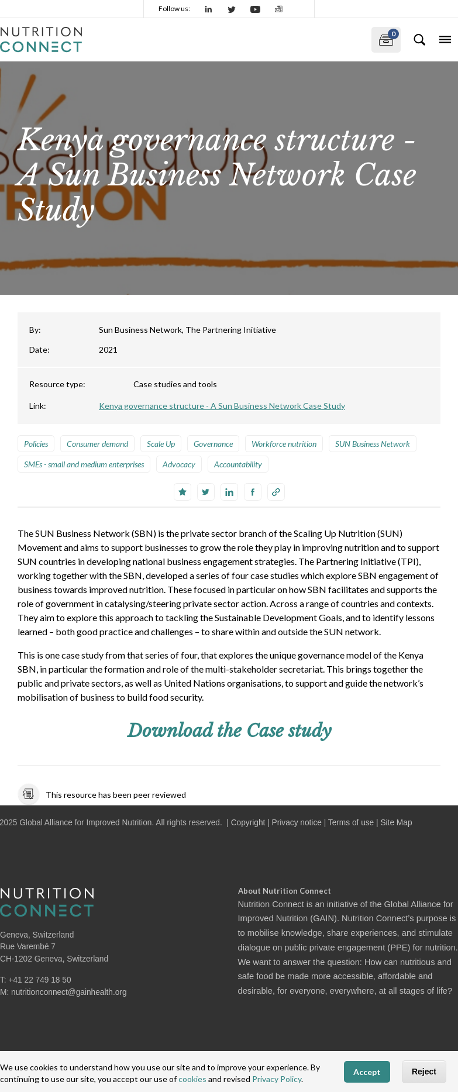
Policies (36, 444)
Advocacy (179, 464)
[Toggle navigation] (445, 40)
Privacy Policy (276, 1079)
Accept (367, 1072)
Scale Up (161, 444)
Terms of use (351, 822)
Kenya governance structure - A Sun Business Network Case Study (222, 406)
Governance (213, 444)
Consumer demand (97, 444)
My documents (385, 37)
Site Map (396, 822)
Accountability (238, 464)
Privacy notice (297, 822)
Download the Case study (229, 731)
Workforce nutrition (284, 444)
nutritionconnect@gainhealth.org (69, 992)
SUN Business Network (372, 444)
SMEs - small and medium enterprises (84, 464)
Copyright (248, 822)
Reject (424, 1071)
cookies (192, 1079)
